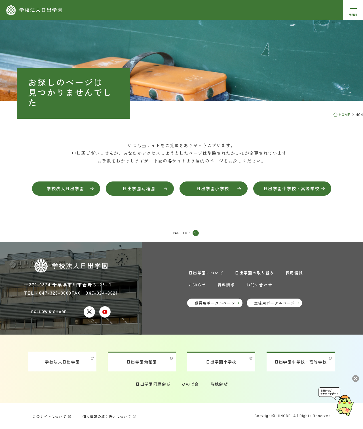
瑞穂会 (216, 384)
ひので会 (190, 384)
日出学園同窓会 (151, 384)
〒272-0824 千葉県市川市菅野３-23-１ (68, 284)
